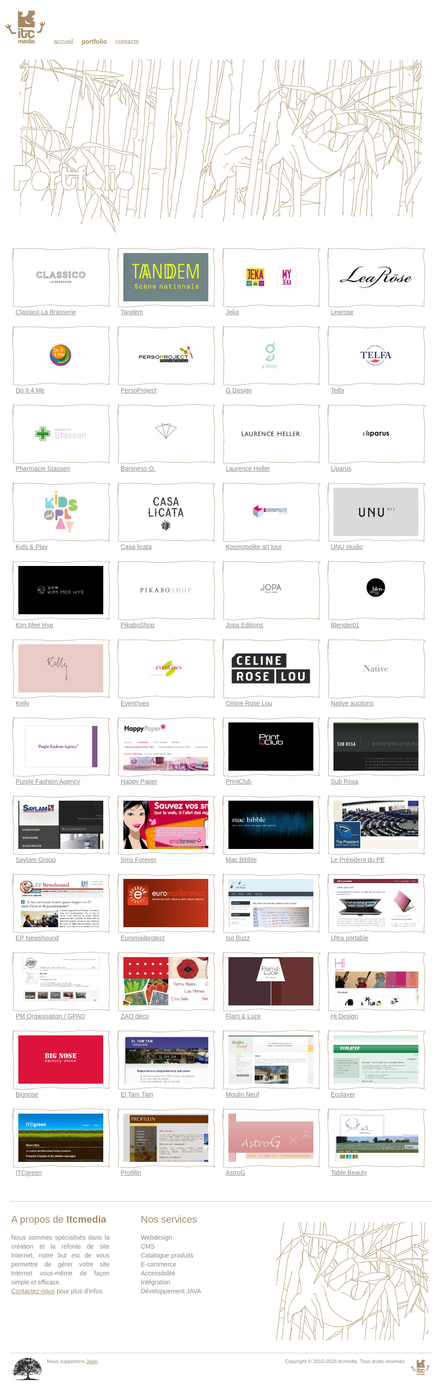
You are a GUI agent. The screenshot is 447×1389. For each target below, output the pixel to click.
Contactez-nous (33, 1291)
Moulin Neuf (242, 1094)
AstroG (235, 1172)
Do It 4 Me (30, 390)
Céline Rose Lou (249, 703)
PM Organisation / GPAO (50, 1016)
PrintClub (239, 781)
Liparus (341, 468)
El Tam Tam (137, 1094)
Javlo (92, 1361)
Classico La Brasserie (46, 312)
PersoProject (138, 390)
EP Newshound (37, 937)
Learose (342, 312)
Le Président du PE (358, 859)
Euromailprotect (142, 937)
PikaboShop (138, 625)
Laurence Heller (248, 468)
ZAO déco (135, 1016)
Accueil (63, 41)
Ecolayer (343, 1094)
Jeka (232, 312)
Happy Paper (139, 781)
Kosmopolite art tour (254, 546)
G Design (239, 390)
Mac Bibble (241, 859)
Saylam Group (35, 859)
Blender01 (345, 625)
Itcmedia (26, 27)
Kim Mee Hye (34, 625)
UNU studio (347, 546)
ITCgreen (29, 1172)
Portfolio (94, 41)
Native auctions (352, 703)
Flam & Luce (243, 1016)
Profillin (131, 1172)
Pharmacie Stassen (43, 468)
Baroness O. (138, 468)
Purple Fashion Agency (48, 781)
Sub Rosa (344, 781)
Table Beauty (349, 1172)
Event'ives (135, 703)
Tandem (132, 312)
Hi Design (344, 1016)
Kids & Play (32, 546)
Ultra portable (349, 937)
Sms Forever (138, 859)
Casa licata (136, 546)
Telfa (337, 390)
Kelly (22, 703)
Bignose (27, 1094)
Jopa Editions (244, 625)
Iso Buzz (238, 937)
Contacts (127, 41)
